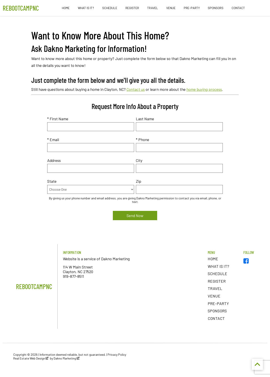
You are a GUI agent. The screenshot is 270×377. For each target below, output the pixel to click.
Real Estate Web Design (30, 358)
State (52, 181)
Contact (238, 8)
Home (66, 8)
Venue (171, 8)
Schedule (109, 8)
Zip (138, 181)
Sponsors (215, 8)
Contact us (136, 89)
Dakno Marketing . (67, 358)
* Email (53, 139)
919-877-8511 (73, 276)
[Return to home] (34, 286)
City (139, 160)
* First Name (57, 118)
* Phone (142, 139)
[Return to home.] (21, 8)
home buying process (204, 89)
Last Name (145, 118)
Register (132, 8)
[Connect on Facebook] (246, 262)
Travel (152, 8)
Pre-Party (192, 8)
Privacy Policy (117, 354)
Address (54, 160)
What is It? (86, 8)
